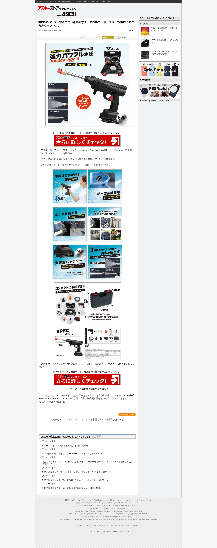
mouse (83, 503)
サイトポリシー (84, 525)
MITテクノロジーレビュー (129, 516)
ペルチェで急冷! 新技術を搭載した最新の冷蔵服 (65, 445)
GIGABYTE (96, 508)
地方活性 (130, 514)
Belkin (123, 505)
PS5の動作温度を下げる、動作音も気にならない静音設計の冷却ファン (75, 480)
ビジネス (78, 500)
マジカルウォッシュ (51, 153)
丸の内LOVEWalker (139, 519)
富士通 (78, 503)
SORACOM (100, 511)
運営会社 (113, 525)
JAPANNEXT (138, 511)
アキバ (118, 500)
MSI (91, 508)
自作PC (110, 500)
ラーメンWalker (64, 519)
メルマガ (65, 398)
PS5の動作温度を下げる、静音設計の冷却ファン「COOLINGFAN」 (73, 488)
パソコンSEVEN (132, 503)
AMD (110, 503)
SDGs (136, 514)
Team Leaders (109, 514)
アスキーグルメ (99, 514)
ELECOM (97, 503)
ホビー (104, 500)
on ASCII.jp (66, 14)
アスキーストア (48, 150)
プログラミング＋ (120, 514)
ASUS (131, 511)
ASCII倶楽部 (147, 500)
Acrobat (103, 505)
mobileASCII (116, 516)
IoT (73, 500)
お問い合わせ (124, 525)
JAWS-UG (91, 505)
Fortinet (125, 511)
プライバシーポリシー (100, 525)
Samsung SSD (79, 511)
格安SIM (83, 514)
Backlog (119, 511)
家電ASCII (90, 514)
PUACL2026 (143, 514)
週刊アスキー (94, 516)
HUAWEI (84, 505)
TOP (66, 500)
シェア (81, 37)
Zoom (133, 505)
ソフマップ (112, 508)
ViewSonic (105, 508)
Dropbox (107, 511)
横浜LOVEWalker (89, 519)
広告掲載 (134, 525)
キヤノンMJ (111, 505)
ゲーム (140, 500)
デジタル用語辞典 (105, 516)
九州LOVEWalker (126, 519)
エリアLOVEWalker (76, 519)
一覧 (98, 38)
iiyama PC (105, 503)
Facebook (53, 398)
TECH (84, 500)
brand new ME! (122, 508)
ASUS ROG (122, 503)
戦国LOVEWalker (151, 519)
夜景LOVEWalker (114, 519)
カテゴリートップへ (127, 414)
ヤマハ (128, 505)
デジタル (89, 500)
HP (140, 503)
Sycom (115, 503)
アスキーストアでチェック (114, 363)
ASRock (87, 511)
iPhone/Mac (97, 500)
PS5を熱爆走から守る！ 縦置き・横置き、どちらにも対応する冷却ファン (76, 472)
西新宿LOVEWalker (102, 519)
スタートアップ (132, 500)
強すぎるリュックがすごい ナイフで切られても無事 (164, 52)
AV (114, 500)
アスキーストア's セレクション (57, 8)
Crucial (93, 511)
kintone (98, 505)
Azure (118, 505)
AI (69, 500)
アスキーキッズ (74, 514)
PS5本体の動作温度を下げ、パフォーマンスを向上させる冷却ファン (74, 453)
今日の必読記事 (84, 516)
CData (113, 511)
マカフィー (89, 503)
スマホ (124, 500)
